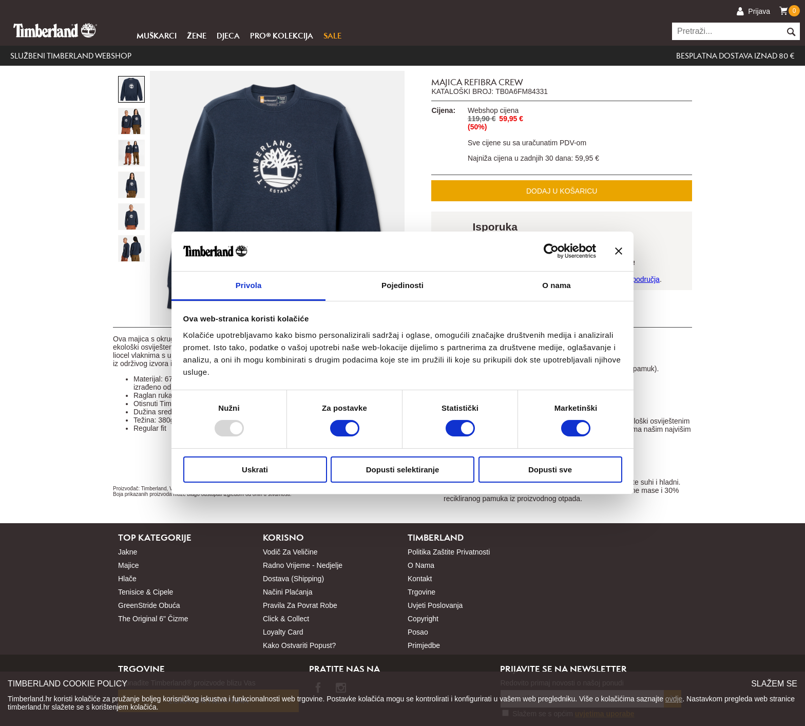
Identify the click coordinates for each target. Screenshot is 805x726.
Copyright (423, 619)
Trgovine (421, 592)
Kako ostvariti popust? (299, 645)
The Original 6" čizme (153, 619)
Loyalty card (283, 632)
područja (646, 279)
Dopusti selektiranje (402, 469)
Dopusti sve (550, 469)
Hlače (127, 579)
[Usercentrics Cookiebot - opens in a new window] (551, 251)
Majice (128, 565)
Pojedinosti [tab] (402, 285)
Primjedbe (424, 645)
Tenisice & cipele (145, 592)
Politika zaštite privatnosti (449, 552)
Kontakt (420, 579)
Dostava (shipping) (293, 579)
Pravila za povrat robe (300, 605)
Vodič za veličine (290, 552)
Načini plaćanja (288, 592)
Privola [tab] (249, 285)
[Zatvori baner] (618, 251)
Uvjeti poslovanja (435, 605)
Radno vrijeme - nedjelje (302, 565)
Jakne (127, 552)
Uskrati (255, 469)
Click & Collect (286, 619)
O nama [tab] (556, 285)
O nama (421, 565)
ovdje (673, 699)
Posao (418, 632)
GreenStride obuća (149, 605)
